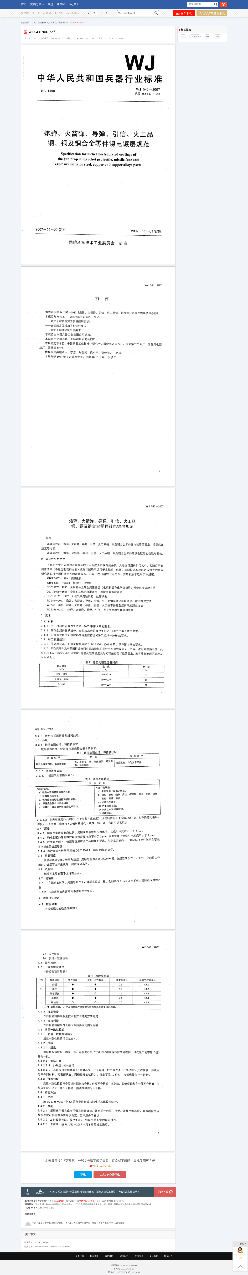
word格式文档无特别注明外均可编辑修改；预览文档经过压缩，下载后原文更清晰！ (95, 1201)
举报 (59, 13)
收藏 (46, 13)
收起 (243, 1244)
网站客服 (153, 1266)
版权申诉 (72, 13)
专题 (50, 4)
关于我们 (79, 1266)
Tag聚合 (74, 4)
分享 (36, 13)
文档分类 (35, 4)
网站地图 (109, 1266)
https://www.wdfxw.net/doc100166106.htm (52, 1256)
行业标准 (42, 22)
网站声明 (94, 1266)
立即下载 (184, 13)
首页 (24, 4)
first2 (35, 38)
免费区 (61, 4)
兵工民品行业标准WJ (58, 22)
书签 (25, 13)
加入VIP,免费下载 (212, 13)
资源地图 (124, 1266)
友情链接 (139, 1266)
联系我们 (168, 1266)
